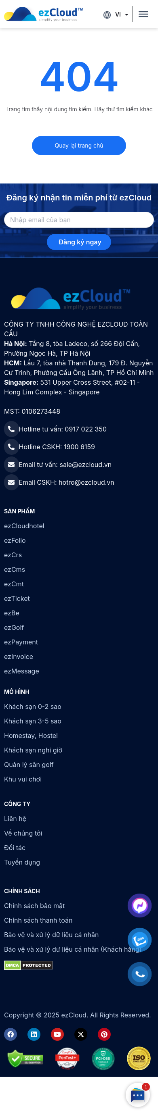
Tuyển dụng (22, 862)
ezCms (14, 569)
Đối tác (14, 848)
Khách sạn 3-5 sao (32, 721)
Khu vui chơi (23, 779)
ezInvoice (18, 656)
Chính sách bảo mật (34, 906)
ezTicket (17, 598)
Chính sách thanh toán (38, 920)
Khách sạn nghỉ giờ (33, 750)
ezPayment (21, 642)
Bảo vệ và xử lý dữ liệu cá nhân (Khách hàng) (73, 949)
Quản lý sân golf (29, 765)
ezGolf (14, 627)
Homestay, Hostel (31, 736)
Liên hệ (15, 819)
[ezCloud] (43, 14)
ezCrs (13, 555)
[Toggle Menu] (143, 14)
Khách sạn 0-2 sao (32, 706)
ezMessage (21, 671)
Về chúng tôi (23, 833)
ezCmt (14, 584)
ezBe (11, 613)
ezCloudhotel (24, 526)
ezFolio (15, 540)
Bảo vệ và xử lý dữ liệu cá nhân (51, 935)
